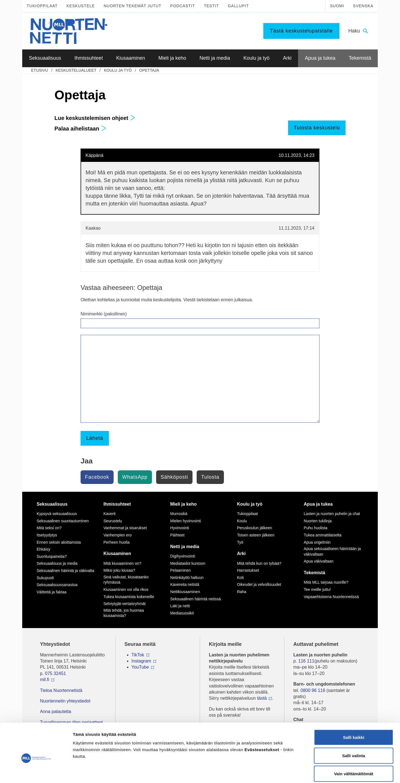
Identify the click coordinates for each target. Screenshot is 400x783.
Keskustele (80, 6)
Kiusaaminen (117, 553)
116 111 (306, 661)
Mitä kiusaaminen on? (122, 563)
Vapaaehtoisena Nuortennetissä (331, 596)
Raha (241, 591)
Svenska (363, 6)
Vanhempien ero (117, 535)
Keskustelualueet (76, 70)
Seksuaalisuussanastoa (57, 585)
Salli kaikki (353, 710)
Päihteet (177, 535)
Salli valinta (353, 728)
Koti (240, 577)
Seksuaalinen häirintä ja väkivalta (65, 570)
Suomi (337, 6)
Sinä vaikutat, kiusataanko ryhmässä (126, 580)
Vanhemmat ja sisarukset (125, 528)
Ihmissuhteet (117, 504)
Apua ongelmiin (317, 542)
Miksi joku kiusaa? (119, 570)
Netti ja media (184, 546)
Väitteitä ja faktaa (51, 592)
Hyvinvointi (179, 528)
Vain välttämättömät (353, 746)
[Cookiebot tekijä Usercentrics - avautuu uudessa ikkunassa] (36, 772)
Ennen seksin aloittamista (59, 542)
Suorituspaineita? (52, 556)
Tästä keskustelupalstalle (301, 31)
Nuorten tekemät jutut (132, 6)
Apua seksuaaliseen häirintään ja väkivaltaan (332, 551)
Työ (240, 542)
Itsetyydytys (47, 535)
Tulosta (210, 477)
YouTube (140, 667)
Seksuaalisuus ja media (57, 563)
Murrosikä (178, 513)
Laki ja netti (180, 606)
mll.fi (44, 679)
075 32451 (55, 673)
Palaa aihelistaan (80, 129)
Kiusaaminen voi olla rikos (125, 589)
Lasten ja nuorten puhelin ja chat (332, 513)
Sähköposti (174, 477)
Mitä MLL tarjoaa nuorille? (326, 582)
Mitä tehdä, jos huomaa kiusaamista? (123, 613)
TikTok (137, 654)
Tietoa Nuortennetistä (61, 690)
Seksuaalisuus (52, 504)
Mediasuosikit (182, 613)
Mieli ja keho (183, 504)
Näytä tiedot (297, 772)
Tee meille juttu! (317, 589)
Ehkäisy (43, 549)
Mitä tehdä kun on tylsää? (259, 563)
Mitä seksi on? (49, 528)
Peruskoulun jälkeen (254, 528)
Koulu (242, 521)
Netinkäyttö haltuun (187, 577)
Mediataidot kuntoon (187, 563)
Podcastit (182, 6)
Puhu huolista (316, 528)
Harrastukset (248, 570)
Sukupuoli (45, 578)
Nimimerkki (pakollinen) (104, 314)
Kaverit (109, 513)
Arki (241, 553)
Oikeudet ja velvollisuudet (259, 584)
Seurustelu (112, 521)
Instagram (141, 661)
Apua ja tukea (318, 504)
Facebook (97, 477)
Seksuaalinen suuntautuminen (63, 521)
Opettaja (149, 70)
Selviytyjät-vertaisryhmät (124, 603)
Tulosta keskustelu (317, 127)
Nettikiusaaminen (185, 591)
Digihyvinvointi (182, 556)
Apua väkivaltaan (319, 561)
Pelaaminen (180, 570)
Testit (211, 6)
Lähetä (94, 438)
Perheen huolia (116, 542)
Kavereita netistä (184, 584)
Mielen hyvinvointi (185, 521)
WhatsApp (135, 477)
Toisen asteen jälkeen (255, 535)
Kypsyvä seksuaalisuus (57, 513)
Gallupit (238, 6)
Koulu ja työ (118, 70)
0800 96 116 (313, 690)
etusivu (39, 70)
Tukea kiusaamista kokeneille (128, 596)
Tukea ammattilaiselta (323, 535)
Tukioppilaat (42, 6)
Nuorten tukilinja (318, 521)
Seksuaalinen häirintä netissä (195, 599)
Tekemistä (314, 572)
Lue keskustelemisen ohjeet (94, 118)
